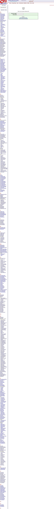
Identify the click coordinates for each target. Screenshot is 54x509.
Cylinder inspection (2, 92)
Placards (1, 303)
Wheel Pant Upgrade (3, 487)
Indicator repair (3, 163)
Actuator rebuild (2, 259)
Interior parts (2, 216)
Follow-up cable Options (4, 142)
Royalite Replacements (3, 374)
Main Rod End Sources (4, 338)
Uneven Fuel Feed (2, 469)
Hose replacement (3, 162)
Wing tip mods (2, 497)
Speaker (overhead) (2, 408)
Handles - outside (3, 104)
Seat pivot (1, 383)
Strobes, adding (2, 441)
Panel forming (2, 294)
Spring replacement (3, 112)
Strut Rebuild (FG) (3, 269)
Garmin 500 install (2, 176)
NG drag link (2, 344)
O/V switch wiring (2, 291)
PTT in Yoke (1, 310)
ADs (0, 13)
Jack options (1, 221)
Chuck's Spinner (3, 413)
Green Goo (1, 191)
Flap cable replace (3, 80)
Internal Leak (2, 332)
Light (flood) (2, 241)
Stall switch (1, 433)
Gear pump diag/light (3, 329)
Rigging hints (2, 146)
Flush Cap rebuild (3, 149)
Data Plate (1, 95)
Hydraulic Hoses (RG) (3, 208)
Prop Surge (1, 308)
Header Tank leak (3, 161)
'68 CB (1, 23)
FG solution (2, 390)
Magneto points (2, 246)
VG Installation (2, 482)
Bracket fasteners (3, 426)
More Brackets (2, 429)
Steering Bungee (2, 417)
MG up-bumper (3, 340)
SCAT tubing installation (3, 379)
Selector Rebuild (3, 361)
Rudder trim (1, 376)
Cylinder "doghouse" (3, 91)
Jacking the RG (2, 220)
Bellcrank (2, 35)
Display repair (2, 101)
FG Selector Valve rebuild (4, 168)
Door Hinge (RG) (3, 262)
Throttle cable (2, 448)
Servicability (2, 407)
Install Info (2, 455)
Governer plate (2, 187)
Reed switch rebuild (3, 358)
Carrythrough (2, 400)
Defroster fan (2, 96)
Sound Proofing (2, 394)
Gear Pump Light (2, 183)
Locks (1, 109)
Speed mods (1, 409)
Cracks (1, 255)
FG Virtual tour (3, 456)
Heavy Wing (1, 204)
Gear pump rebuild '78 (3, 184)
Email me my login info (23, 17)
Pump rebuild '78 (3, 355)
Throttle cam (2, 449)
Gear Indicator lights (3, 177)
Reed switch (2, 357)
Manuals (1, 248)
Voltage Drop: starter (3, 479)
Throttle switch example (3, 366)
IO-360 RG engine (3, 130)
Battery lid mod (2, 45)
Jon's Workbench (2, 224)
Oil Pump (1, 284)
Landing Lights (2, 233)
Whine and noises (2, 27)
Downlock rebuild (3, 323)
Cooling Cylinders (2, 70)
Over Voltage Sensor (2, 290)
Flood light (1, 148)
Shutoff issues (2, 166)
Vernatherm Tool (2, 477)
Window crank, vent (2, 491)
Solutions (2, 388)
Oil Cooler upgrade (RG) (3, 279)
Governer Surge (2, 189)
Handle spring (2, 105)
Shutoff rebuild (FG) (3, 167)
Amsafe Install (2, 30)
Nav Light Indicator (2, 258)
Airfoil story (1, 19)
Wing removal (2, 494)
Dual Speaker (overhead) (3, 115)
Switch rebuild (2, 365)
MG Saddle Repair (3, 342)
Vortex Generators (2, 481)
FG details (2, 98)
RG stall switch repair (3, 371)
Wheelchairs (1, 486)
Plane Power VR (2, 304)
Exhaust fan (2, 199)
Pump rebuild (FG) (3, 164)
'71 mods (2, 73)
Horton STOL (2, 206)
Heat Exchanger (3, 454)
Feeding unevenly (3, 159)
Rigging (1, 372)
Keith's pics (2, 464)
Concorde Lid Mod (2, 65)
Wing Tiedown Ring (3, 420)
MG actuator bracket (3, 343)
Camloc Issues (2, 77)
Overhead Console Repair (3, 289)
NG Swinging (2, 346)
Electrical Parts (2, 121)
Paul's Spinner (2, 412)
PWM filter (1, 311)
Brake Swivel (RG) (2, 52)
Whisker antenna (2, 489)
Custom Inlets (2, 88)
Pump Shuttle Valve (3, 356)
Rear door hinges (3, 266)
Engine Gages (2, 126)
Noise (1, 144)
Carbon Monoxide (2, 60)
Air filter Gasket (2, 17)
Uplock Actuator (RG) (3, 467)
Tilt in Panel (1, 450)
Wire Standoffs (2, 499)
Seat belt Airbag (2, 382)
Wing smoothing (2, 495)
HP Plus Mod (2, 207)
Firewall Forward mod (3, 137)
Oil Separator (2, 285)
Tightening (1, 113)
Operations (2, 145)
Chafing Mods (2, 78)
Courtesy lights (2, 237)
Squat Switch (2, 418)
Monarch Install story (3, 151)
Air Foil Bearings (2, 452)
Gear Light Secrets (2, 178)
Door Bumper (2, 265)
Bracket (2, 22)
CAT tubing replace (2, 62)
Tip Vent (1, 169)
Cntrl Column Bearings (3, 68)
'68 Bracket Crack (3, 406)
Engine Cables (2, 125)
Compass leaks (2, 64)
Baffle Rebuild (2, 40)
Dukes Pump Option (3, 158)
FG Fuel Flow (2, 138)
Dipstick (2, 156)
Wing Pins (1, 493)
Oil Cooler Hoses (2, 277)
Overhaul (1, 288)
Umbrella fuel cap (3, 468)
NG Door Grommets (3, 263)
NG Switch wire (3, 347)
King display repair (2, 227)
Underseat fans (2, 203)
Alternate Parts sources (3, 20)
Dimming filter (2, 238)
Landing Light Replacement (2, 234)
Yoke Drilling (2, 504)
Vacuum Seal (2, 462)
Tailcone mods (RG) (3, 202)
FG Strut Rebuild (2, 135)
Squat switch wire (3, 363)
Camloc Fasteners (3, 76)
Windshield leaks (2, 490)
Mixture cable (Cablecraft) (3, 249)
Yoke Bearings (2, 505)
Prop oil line (1, 306)
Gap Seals (1, 175)
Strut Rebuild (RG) (3, 268)
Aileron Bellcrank (2, 14)
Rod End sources (3, 359)
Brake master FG (2, 50)
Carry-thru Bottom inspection (2, 402)
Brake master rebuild (3, 51)
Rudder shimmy (2, 375)
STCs (1, 439)
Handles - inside (3, 103)
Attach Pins (1, 403)
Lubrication (2, 108)
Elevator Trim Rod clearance (2, 123)
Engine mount (2, 127)
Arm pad (1, 260)
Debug (1, 25)
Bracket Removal (3, 253)
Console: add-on (2, 67)
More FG (2, 389)
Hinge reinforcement (3, 106)
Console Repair (2, 66)
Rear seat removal (2, 370)
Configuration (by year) (4, 322)
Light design (2, 335)
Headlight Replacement (3, 197)
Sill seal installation (2, 393)
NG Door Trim (2, 348)
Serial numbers (2, 384)
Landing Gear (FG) (2, 232)
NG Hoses (2, 345)
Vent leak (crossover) (3, 170)
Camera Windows (2, 59)
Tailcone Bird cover (2, 446)
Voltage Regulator (2, 480)
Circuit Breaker (3, 24)
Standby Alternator (2, 434)
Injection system (2, 212)
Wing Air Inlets (2, 492)
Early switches (2, 324)
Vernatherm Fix (2, 478)
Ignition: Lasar (2, 211)
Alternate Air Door (2, 320)
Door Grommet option (3, 264)
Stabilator (1, 422)
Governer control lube (3, 186)
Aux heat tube (2, 201)
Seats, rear (1, 380)
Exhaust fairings (2, 131)
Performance (2, 459)
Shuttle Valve (2, 364)
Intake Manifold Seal (3, 213)
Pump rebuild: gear (2, 312)
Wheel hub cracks (2, 488)
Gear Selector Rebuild (3, 328)
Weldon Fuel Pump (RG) (3, 171)
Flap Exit (2, 83)
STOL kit (1, 440)
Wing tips (1, 240)
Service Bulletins (3, 362)
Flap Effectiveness (3, 84)
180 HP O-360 (2, 129)
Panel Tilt (1, 296)
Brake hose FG (2, 49)
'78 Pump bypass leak (3, 353)
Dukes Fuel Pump (2, 117)
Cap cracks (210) (3, 399)
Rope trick (1, 373)
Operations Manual (3, 461)
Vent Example (2, 475)
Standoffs (1, 435)
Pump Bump (2, 352)
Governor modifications (4, 100)
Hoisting (1, 205)
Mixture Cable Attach (3, 250)
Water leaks (1, 485)
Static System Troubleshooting (2, 437)
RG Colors (2, 299)
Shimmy (2, 267)
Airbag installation (2, 15)
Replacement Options (3, 152)
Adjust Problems (2, 141)
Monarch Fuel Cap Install (3, 251)
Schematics (2, 360)
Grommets (2, 85)
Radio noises (2, 317)
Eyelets (1, 79)
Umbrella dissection (3, 153)
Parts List (2, 458)
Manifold (2, 339)
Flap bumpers (2, 82)
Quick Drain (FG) (3, 165)
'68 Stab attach (2, 432)
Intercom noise (2, 215)
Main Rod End (2, 337)
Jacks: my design (2, 223)
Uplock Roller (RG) (3, 272)
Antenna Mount (2, 31)
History (1, 330)
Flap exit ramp (2, 81)
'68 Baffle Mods (2, 41)
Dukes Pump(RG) (3, 157)
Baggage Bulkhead (2, 43)
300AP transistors (3, 33)
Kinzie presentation (2, 228)
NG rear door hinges (3, 349)
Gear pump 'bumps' (2, 182)
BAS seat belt (2, 44)
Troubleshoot (2, 26)
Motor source (2, 143)
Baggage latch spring (3, 42)
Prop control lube (2, 305)
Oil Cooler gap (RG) (2, 278)
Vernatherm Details (2, 476)
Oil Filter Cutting (2, 281)
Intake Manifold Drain (3, 214)
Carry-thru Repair (3, 404)
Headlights (1, 196)
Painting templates (3, 301)
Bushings (2, 427)
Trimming (1, 431)
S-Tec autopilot (2, 438)
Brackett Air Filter (2, 48)
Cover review (2, 71)
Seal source (2, 111)
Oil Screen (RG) (2, 287)
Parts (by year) (2, 350)
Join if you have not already (23, 18)
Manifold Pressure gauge (3, 247)
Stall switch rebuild (2, 414)
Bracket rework (3, 425)
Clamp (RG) (2, 254)
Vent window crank (2, 474)
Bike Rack (1, 47)
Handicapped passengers (3, 194)
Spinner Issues (2, 410)
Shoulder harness (2, 391)
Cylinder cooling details (3, 90)
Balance (2, 423)
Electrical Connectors (3, 122)
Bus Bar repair (2, 56)
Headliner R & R (2, 198)
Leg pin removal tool (3, 333)
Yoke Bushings (2, 506)
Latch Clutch (2, 107)
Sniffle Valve (2, 392)
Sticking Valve (2, 416)
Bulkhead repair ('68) (3, 54)
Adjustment (2, 140)
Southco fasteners (3, 86)
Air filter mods (2, 18)
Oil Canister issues (2, 275)
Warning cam (2, 369)
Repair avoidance (3, 405)
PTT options (1, 309)
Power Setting (2, 460)
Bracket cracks (2, 424)
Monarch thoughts (3, 150)
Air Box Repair (2, 16)
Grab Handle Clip (2, 190)
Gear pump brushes (2, 181)
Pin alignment (2, 110)
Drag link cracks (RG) (3, 261)
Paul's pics (2, 457)
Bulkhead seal (2, 200)
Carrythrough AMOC (3, 401)
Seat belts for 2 (2, 381)
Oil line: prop (2, 283)
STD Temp (1, 415)
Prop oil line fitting (2, 307)
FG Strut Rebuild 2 (2, 136)
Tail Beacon (1, 239)
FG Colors (2, 300)
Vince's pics (2, 463)
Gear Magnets (2, 179)
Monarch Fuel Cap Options (3, 252)
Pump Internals (2, 354)
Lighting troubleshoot (3, 242)
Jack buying (1, 222)
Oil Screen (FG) (2, 286)
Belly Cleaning (2, 46)
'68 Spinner (2, 411)
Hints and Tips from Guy (4, 298)
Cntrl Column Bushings (3, 69)
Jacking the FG (2, 219)
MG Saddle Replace (3, 341)
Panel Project (2, 295)
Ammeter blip (2, 29)
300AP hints (2, 34)
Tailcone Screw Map (2, 447)
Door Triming (2, 271)
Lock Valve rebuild (3, 334)
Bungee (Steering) (2, 55)
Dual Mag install (2, 116)
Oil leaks (1, 282)
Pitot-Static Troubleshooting (2, 302)
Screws (1, 87)
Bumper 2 (2, 75)
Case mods (1, 61)
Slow (1, 147)
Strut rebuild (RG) (2, 442)
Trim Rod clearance (3, 430)
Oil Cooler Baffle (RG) (3, 276)
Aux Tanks (1, 155)
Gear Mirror (1, 180)
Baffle (1, 74)
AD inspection (2, 397)
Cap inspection (2, 398)
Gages (1, 174)
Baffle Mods (1, 39)
